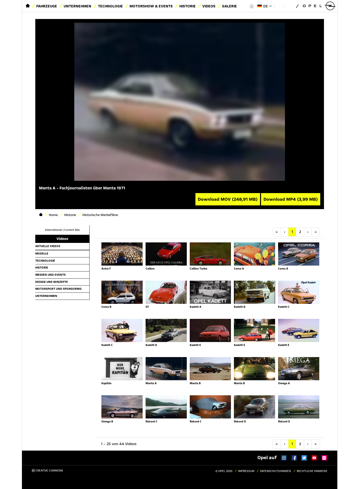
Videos (208, 6)
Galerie (229, 6)
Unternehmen (77, 6)
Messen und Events (50, 275)
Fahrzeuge (46, 6)
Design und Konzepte (51, 282)
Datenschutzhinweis (275, 471)
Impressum (246, 471)
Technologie (110, 6)
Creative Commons (47, 470)
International (53, 230)
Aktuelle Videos (47, 246)
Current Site (72, 230)
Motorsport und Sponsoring (58, 289)
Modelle (41, 253)
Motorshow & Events (151, 6)
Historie (187, 6)
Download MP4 (291, 199)
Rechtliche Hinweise (312, 471)
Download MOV (228, 199)
